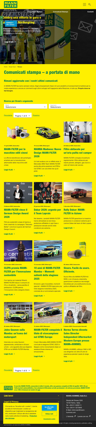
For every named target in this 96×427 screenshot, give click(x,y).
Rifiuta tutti (49, 414)
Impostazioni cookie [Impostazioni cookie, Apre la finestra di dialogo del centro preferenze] (49, 418)
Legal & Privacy (32, 401)
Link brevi (32, 395)
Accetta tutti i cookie (49, 408)
